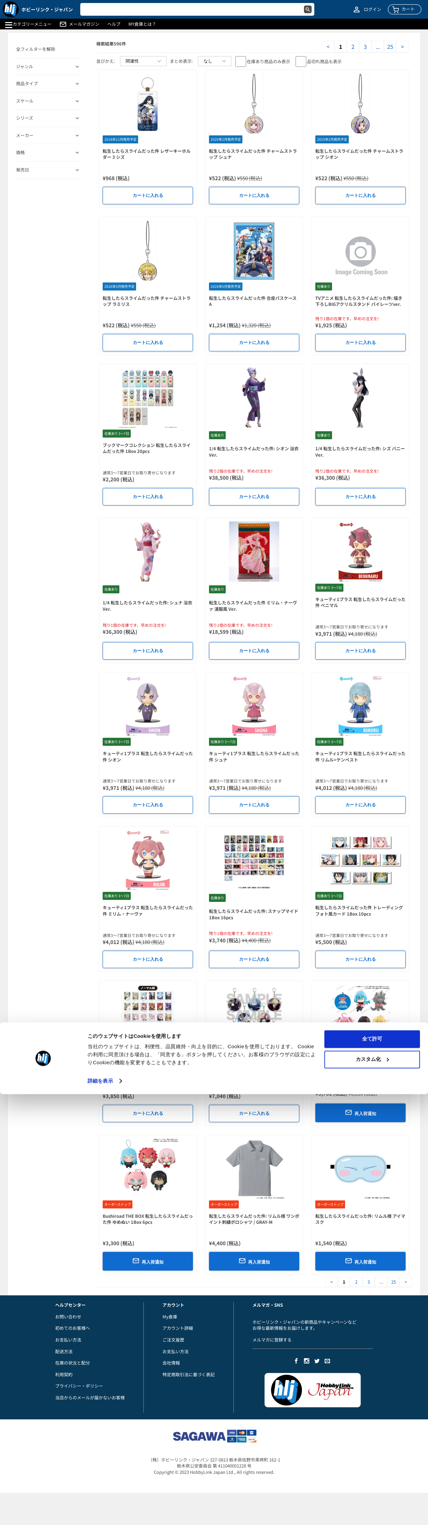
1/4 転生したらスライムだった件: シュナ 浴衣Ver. (147, 605)
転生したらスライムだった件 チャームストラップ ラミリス (147, 301)
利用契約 (64, 1374)
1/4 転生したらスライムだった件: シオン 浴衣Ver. (254, 451)
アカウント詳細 (178, 1328)
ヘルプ (113, 24)
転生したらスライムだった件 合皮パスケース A (253, 301)
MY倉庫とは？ (142, 24)
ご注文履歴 (173, 1339)
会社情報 (171, 1363)
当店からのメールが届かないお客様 (90, 1397)
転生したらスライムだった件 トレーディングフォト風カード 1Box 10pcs (359, 910)
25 (390, 46)
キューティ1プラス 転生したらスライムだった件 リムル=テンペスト (360, 756)
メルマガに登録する (272, 1339)
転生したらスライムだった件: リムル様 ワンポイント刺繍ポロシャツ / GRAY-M (254, 1219)
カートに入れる (148, 195)
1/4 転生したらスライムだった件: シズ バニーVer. (360, 451)
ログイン (372, 9)
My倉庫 (170, 1316)
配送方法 (64, 1351)
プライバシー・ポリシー (79, 1386)
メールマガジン (84, 24)
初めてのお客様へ (72, 1328)
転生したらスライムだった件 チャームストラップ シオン (359, 154)
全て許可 (372, 1470)
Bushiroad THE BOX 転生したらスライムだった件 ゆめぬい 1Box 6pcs (148, 1219)
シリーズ (24, 118)
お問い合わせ (68, 1316)
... (378, 46)
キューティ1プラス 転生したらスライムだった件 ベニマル (360, 602)
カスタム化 (372, 1490)
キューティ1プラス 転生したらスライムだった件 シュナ (254, 756)
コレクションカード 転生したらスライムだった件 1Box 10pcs (147, 1065)
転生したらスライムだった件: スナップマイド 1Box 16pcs (253, 914)
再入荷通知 (360, 1112)
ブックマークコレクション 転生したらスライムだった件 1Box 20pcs (147, 448)
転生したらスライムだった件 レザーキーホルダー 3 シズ (147, 154)
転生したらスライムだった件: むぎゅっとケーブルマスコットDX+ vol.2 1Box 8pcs (360, 1067)
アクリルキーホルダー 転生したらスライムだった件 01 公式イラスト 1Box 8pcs (253, 1065)
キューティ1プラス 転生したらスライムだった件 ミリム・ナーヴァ (148, 910)
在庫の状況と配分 (72, 1363)
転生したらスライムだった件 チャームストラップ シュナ (253, 154)
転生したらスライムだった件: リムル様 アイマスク (360, 1219)
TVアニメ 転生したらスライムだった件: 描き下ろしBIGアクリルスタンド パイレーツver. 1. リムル (358, 304)
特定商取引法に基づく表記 (189, 1374)
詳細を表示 (100, 1512)
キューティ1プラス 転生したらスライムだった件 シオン (148, 756)
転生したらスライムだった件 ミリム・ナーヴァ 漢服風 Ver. (253, 605)
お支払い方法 (68, 1339)
